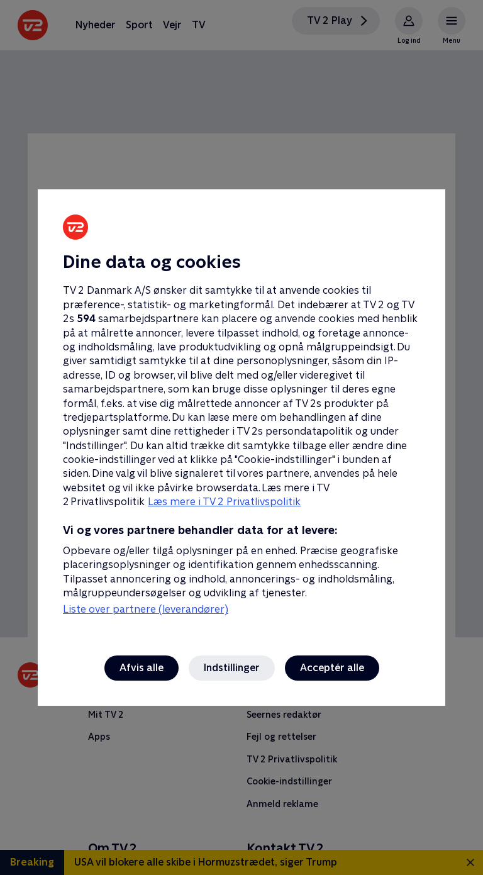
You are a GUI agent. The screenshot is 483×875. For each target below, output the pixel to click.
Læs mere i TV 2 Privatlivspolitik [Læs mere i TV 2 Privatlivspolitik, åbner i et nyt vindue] (224, 502)
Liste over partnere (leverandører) (145, 609)
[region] (241, 437)
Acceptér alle (332, 668)
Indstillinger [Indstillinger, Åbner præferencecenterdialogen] (232, 668)
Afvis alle (141, 668)
